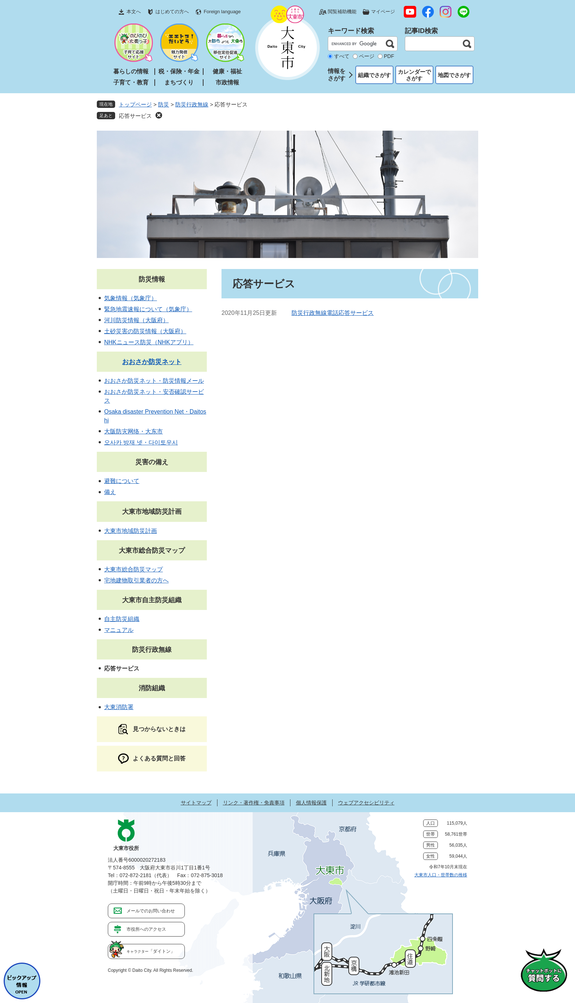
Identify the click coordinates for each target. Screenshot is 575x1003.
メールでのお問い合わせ (151, 910)
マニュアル (118, 630)
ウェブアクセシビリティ (366, 803)
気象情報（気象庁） (130, 298)
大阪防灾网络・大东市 (133, 431)
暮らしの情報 (131, 71)
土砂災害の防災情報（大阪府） (145, 331)
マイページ (383, 11)
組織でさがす (374, 75)
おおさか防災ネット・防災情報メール (154, 381)
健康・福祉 (227, 71)
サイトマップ (196, 803)
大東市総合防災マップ (152, 550)
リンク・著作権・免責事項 (254, 803)
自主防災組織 (121, 619)
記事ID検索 (421, 30)
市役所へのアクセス (146, 929)
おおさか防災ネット (152, 362)
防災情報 (152, 279)
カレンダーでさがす (414, 75)
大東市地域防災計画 (152, 511)
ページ (366, 56)
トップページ (135, 104)
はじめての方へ (172, 11)
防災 (163, 104)
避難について (121, 481)
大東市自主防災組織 (152, 600)
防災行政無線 (191, 104)
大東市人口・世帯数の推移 (440, 874)
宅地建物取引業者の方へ (136, 580)
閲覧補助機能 (342, 11)
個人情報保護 (311, 803)
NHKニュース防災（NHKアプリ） (149, 342)
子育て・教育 (131, 82)
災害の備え (151, 462)
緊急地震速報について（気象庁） (148, 309)
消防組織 (152, 688)
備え (110, 492)
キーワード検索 (351, 30)
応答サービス (135, 116)
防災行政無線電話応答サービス (333, 313)
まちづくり (179, 82)
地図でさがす (454, 75)
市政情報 (227, 82)
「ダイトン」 (151, 951)
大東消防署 (118, 707)
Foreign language (222, 11)
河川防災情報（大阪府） (136, 320)
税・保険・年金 (178, 71)
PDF (389, 56)
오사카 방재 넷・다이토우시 (141, 442)
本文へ (134, 11)
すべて (341, 56)
